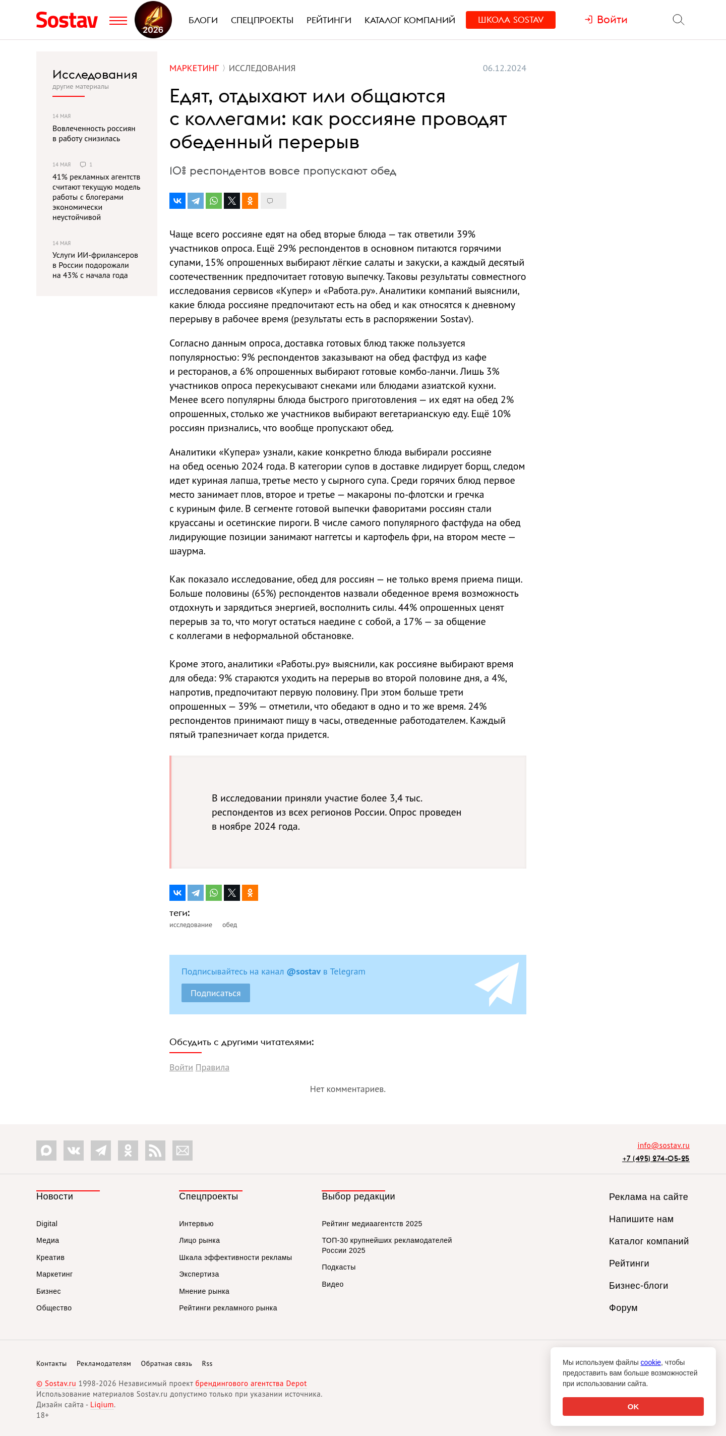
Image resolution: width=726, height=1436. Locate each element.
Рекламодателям (104, 1363)
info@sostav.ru (663, 1145)
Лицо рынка (199, 1240)
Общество (54, 1308)
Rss (207, 1363)
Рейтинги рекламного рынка (228, 1308)
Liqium (102, 1404)
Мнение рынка (204, 1291)
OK (633, 1406)
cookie (651, 1362)
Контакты (51, 1363)
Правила (212, 1067)
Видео (332, 1284)
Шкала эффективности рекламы (235, 1257)
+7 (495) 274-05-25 (656, 1158)
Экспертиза (199, 1274)
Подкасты (338, 1267)
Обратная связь (167, 1363)
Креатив (50, 1257)
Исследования (95, 74)
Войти (181, 1067)
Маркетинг (54, 1274)
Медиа (47, 1240)
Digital (46, 1224)
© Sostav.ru (56, 1383)
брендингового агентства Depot (251, 1383)
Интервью (196, 1224)
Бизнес (48, 1291)
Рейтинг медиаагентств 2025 (372, 1224)
